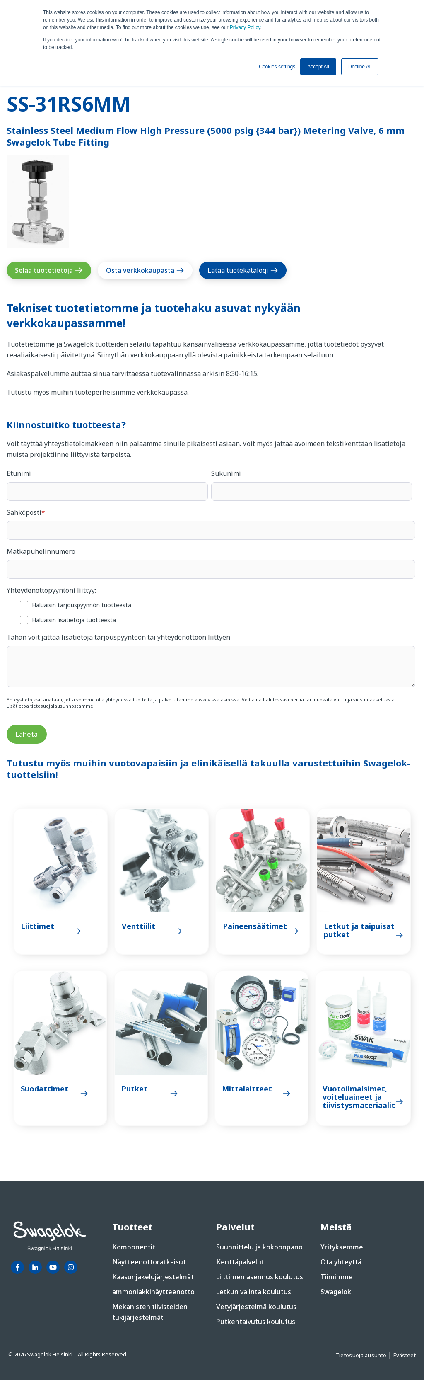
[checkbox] (211, 612)
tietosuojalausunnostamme (61, 706)
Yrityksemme (341, 1246)
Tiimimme (336, 1276)
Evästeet (404, 1355)
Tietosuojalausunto (361, 1355)
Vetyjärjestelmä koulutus (256, 1306)
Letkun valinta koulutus (253, 1291)
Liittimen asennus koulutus (259, 1276)
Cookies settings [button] (277, 67)
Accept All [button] (318, 67)
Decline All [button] (359, 67)
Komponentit (133, 1246)
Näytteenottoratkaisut (149, 1261)
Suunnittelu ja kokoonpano (259, 1246)
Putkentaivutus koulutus (255, 1321)
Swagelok (335, 1291)
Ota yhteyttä (340, 1261)
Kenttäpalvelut (240, 1261)
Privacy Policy (245, 27)
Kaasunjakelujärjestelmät (153, 1276)
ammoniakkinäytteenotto (153, 1291)
